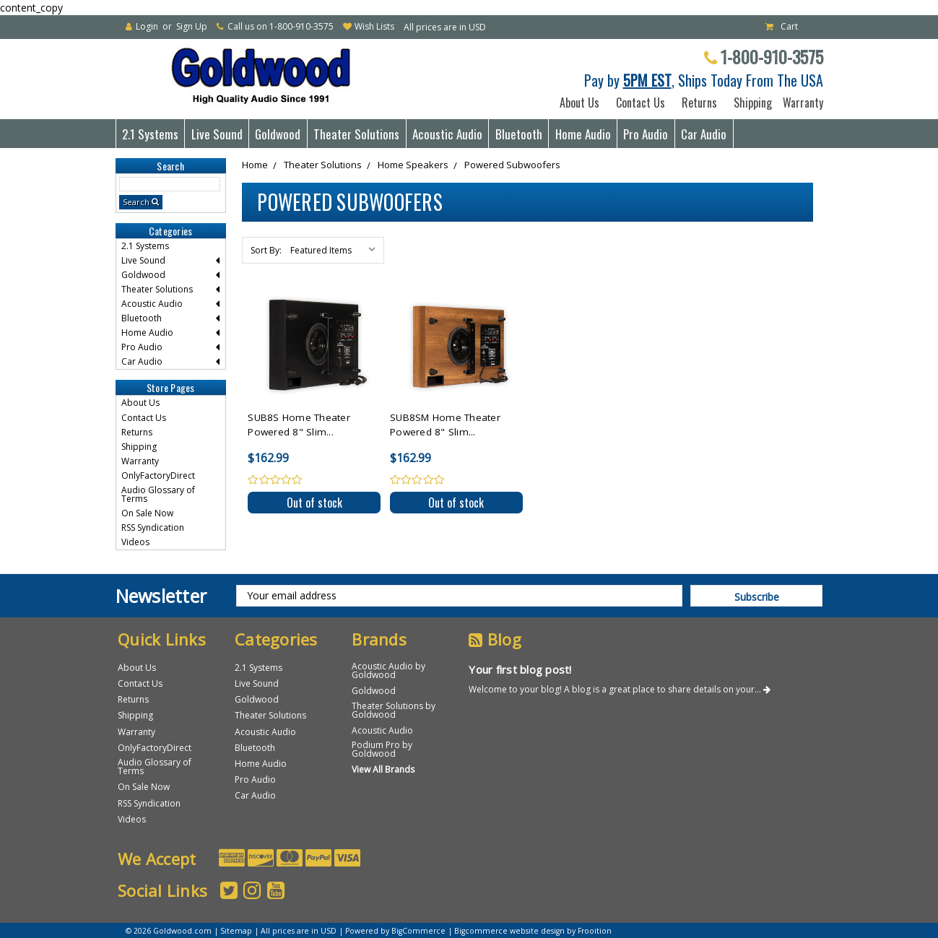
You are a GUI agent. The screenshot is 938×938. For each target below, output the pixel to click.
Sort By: (266, 250)
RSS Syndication (152, 527)
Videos (135, 542)
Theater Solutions (356, 134)
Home (255, 164)
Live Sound (217, 134)
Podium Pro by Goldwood (382, 749)
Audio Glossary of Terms (158, 494)
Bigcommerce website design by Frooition (533, 931)
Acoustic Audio (447, 134)
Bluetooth (518, 134)
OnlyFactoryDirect (158, 475)
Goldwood (277, 134)
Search (136, 201)
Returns (699, 102)
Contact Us (640, 102)
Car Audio (703, 134)
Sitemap (236, 931)
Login (147, 26)
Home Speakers (413, 164)
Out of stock (314, 502)
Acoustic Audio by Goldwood (388, 670)
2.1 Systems (150, 134)
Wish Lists (374, 26)
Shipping (750, 102)
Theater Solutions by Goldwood (393, 710)
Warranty (800, 102)
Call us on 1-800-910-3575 (280, 26)
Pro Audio (645, 134)
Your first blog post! (520, 669)
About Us (579, 102)
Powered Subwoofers (512, 164)
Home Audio (583, 134)
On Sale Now (147, 513)
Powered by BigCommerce (395, 931)
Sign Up (191, 26)
